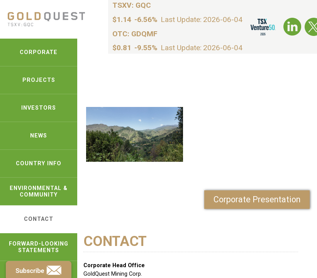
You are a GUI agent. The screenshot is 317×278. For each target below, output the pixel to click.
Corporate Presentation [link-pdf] (257, 199)
